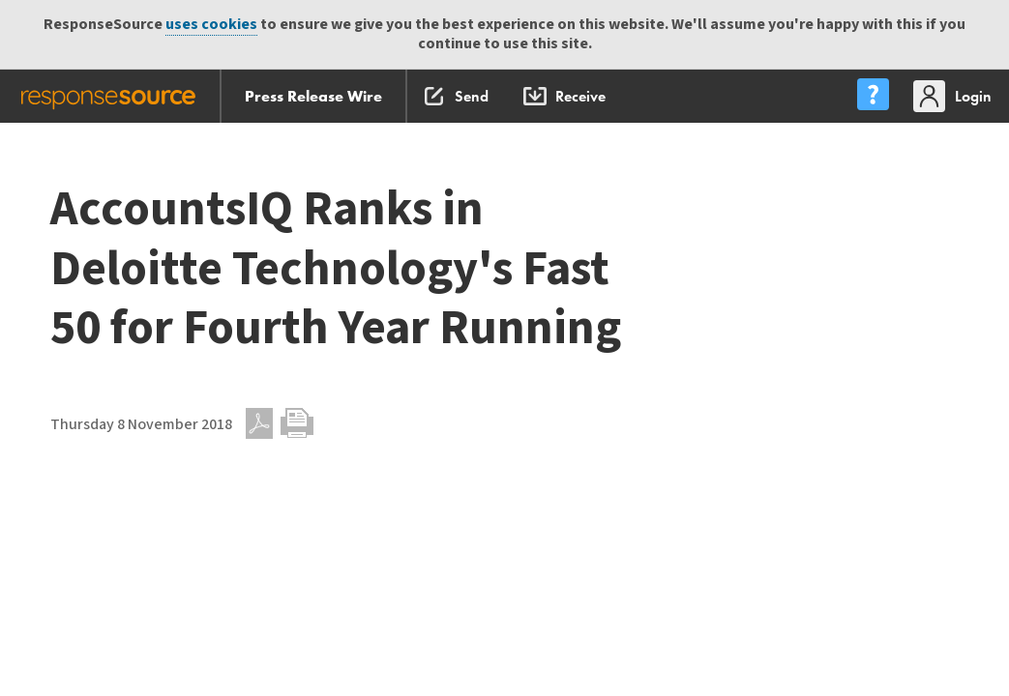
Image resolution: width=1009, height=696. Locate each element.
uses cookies (211, 24)
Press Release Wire (313, 96)
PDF (259, 423)
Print (297, 423)
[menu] (873, 96)
